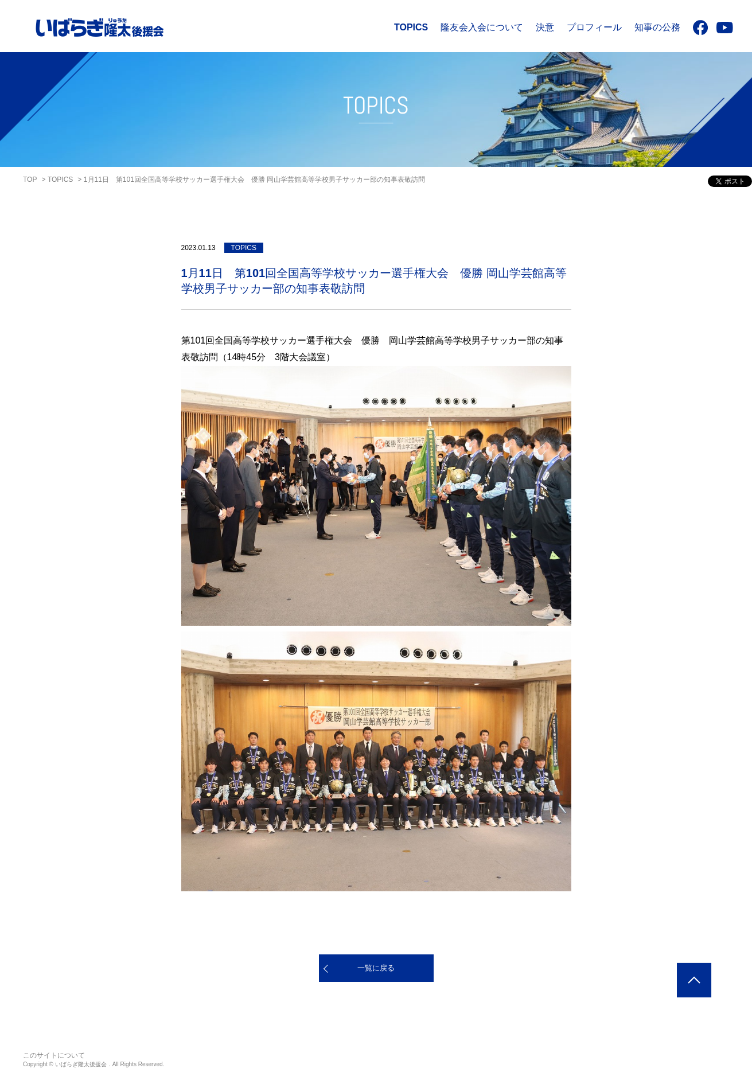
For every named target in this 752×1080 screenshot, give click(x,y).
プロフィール (594, 27)
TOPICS (411, 27)
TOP (30, 180)
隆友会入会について (482, 27)
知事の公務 (657, 27)
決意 (545, 27)
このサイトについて (54, 1055)
